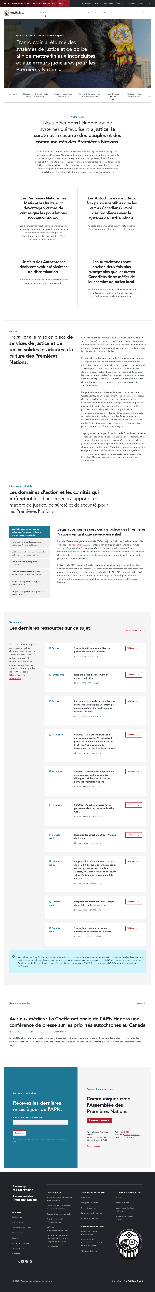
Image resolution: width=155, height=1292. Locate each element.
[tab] (29, 532)
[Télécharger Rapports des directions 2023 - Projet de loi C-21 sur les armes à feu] (133, 901)
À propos (136, 13)
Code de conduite (20, 1243)
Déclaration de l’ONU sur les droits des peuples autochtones (35, 95)
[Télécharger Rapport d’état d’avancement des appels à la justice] (133, 675)
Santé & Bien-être (89, 1207)
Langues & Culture (89, 1202)
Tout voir (139, 1003)
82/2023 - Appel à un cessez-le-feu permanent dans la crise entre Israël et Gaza (94, 808)
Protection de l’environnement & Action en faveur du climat (94, 1242)
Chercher (146, 13)
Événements (120, 3)
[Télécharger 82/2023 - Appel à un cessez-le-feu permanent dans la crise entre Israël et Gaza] (133, 805)
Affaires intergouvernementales (57, 1229)
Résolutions (108, 3)
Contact (141, 3)
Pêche (118, 1197)
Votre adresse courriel (27, 1117)
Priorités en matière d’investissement (134, 95)
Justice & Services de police (113, 95)
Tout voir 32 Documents (135, 630)
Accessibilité (86, 3)
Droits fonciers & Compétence (89, 1233)
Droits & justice (45, 13)
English (148, 3)
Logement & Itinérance (91, 1213)
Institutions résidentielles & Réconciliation (63, 95)
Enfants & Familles (89, 1218)
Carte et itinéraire (93, 1146)
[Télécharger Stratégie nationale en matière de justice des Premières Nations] (133, 648)
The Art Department (133, 1281)
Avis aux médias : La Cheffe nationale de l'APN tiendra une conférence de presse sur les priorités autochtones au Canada (77, 1022)
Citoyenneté (52, 1246)
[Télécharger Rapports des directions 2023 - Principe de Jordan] (133, 835)
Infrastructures (122, 1202)
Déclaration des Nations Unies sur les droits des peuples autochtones (58, 1238)
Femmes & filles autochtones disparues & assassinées (89, 95)
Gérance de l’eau (89, 1251)
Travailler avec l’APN (21, 1227)
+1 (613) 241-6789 (126, 1132)
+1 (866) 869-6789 (132, 1135)
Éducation (86, 1197)
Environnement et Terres (83, 13)
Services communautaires (63, 13)
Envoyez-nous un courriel (99, 1120)
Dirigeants (97, 3)
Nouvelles (132, 3)
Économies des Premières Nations (127, 1209)
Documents (17, 1232)
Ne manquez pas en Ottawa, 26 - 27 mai (35, 3)
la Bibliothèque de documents (18, 675)
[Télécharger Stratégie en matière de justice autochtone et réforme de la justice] (133, 928)
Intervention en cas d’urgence (124, 1218)
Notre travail (12, 94)
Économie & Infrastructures (104, 13)
